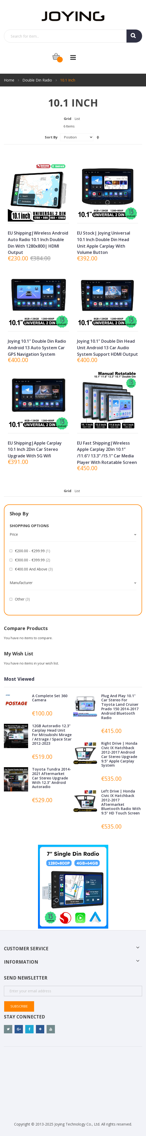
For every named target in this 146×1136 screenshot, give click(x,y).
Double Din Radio (37, 80)
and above (34, 569)
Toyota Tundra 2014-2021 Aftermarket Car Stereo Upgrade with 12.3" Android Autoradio (51, 778)
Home (9, 80)
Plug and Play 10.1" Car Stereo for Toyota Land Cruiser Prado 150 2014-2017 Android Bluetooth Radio (119, 706)
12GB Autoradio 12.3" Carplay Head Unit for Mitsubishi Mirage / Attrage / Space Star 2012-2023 (52, 734)
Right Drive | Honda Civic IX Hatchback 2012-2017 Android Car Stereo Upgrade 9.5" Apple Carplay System (119, 754)
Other (22, 599)
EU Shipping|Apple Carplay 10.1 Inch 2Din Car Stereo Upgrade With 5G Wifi (35, 449)
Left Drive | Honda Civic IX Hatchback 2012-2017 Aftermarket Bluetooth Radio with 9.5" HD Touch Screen (121, 802)
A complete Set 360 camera (49, 698)
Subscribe (19, 1006)
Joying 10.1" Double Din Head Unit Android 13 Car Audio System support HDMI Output (107, 347)
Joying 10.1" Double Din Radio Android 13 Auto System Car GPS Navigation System (37, 347)
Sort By (51, 137)
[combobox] (73, 36)
